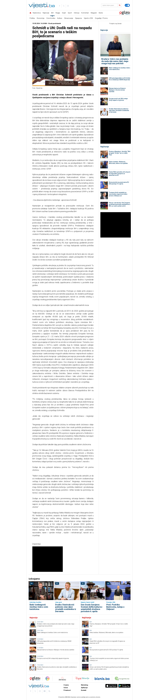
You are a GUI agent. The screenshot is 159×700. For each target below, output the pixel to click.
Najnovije (46, 13)
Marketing (84, 685)
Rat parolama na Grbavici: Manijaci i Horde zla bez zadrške (117, 90)
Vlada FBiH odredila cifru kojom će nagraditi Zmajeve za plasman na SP (119, 173)
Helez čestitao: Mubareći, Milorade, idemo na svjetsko (118, 162)
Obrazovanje (68, 18)
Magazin (94, 13)
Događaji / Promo (101, 18)
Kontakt (83, 690)
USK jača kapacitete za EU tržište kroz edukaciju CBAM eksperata (119, 78)
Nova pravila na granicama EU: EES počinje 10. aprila (119, 183)
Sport (70, 13)
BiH (52, 13)
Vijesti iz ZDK (88, 18)
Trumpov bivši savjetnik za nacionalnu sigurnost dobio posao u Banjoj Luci (118, 194)
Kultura (59, 18)
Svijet (64, 13)
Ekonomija (40, 18)
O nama (66, 685)
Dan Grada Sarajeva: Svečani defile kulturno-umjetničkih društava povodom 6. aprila (92, 608)
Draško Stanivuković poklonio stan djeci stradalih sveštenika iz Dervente (119, 110)
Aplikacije (84, 687)
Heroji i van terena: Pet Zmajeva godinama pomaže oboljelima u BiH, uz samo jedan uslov (119, 204)
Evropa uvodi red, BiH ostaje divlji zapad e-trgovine (118, 99)
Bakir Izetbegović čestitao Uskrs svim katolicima (119, 68)
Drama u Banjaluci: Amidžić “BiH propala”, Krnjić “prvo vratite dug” (119, 153)
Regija (58, 13)
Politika (32, 18)
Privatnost (67, 690)
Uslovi (66, 687)
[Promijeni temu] (127, 5)
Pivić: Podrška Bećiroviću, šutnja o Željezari (115, 606)
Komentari (85, 13)
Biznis (101, 13)
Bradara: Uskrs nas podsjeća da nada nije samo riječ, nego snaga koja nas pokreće (114, 61)
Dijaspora (78, 18)
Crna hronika (50, 18)
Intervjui (76, 13)
